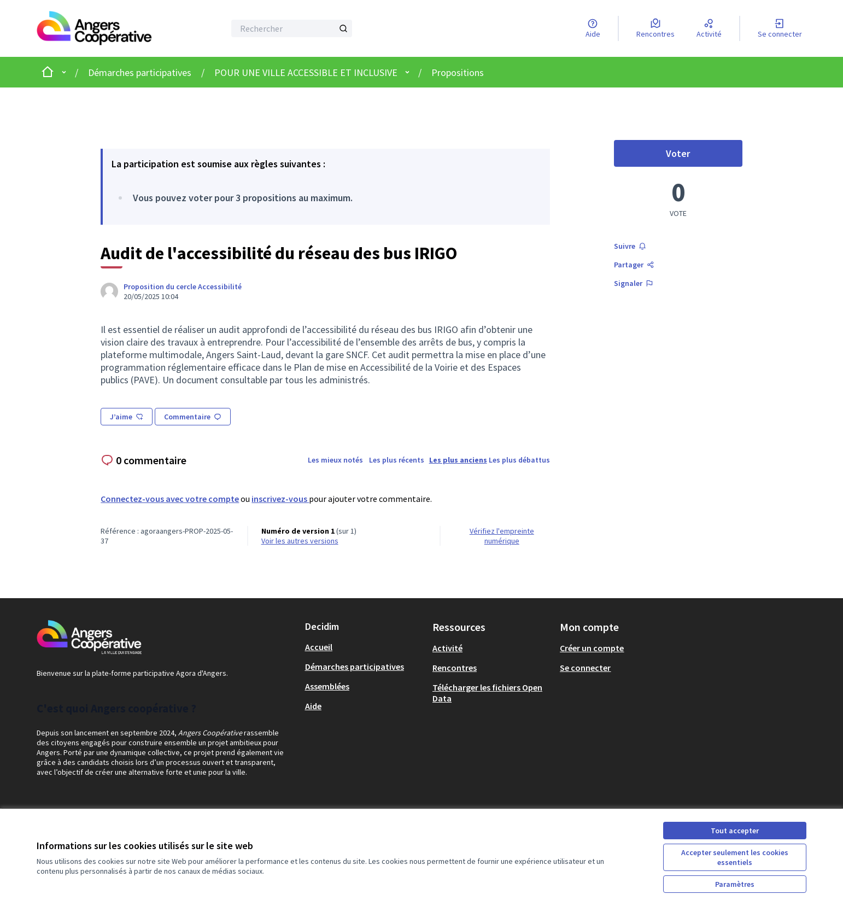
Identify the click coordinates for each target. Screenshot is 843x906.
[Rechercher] (291, 28)
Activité (447, 647)
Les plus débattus (519, 460)
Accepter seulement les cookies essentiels (734, 857)
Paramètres (734, 884)
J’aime (126, 417)
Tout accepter (735, 830)
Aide (313, 705)
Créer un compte (592, 647)
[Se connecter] (779, 28)
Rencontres (454, 667)
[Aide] (593, 28)
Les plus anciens (458, 460)
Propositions (457, 72)
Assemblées (327, 686)
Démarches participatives (139, 72)
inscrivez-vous (280, 498)
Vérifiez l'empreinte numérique (502, 536)
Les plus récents (396, 460)
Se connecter (585, 667)
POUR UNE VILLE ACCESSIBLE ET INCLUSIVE (305, 72)
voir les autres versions (299, 541)
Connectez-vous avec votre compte (170, 498)
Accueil (318, 646)
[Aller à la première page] (97, 28)
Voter (704, 156)
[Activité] (709, 28)
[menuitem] (364, 646)
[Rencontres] (655, 28)
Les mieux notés (335, 460)
